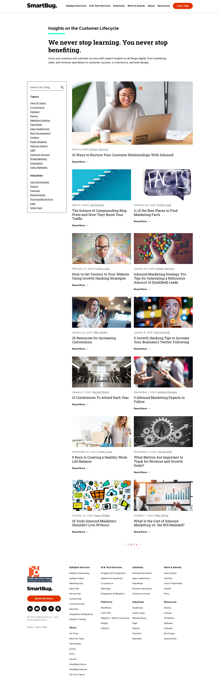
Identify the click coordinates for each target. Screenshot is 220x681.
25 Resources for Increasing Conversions (94, 340)
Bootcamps (169, 633)
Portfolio (168, 578)
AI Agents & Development (113, 573)
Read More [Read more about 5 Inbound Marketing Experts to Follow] (140, 408)
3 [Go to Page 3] (133, 544)
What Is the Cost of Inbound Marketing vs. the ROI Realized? (159, 523)
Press (72, 653)
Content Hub (75, 598)
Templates (169, 618)
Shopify (104, 623)
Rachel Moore (100, 392)
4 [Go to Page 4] (136, 544)
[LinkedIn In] (30, 608)
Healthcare (137, 607)
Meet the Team (76, 638)
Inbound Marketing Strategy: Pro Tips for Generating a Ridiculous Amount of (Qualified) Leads (160, 278)
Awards (167, 588)
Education (137, 638)
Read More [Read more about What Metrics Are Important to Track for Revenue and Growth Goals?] (140, 472)
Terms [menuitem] (38, 627)
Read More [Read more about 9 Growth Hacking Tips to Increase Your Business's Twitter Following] (140, 348)
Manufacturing (37, 195)
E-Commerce (37, 107)
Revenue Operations (142, 588)
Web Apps (106, 588)
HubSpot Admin (76, 578)
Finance (34, 186)
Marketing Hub (76, 583)
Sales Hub (74, 588)
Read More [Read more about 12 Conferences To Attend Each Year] (78, 404)
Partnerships (75, 643)
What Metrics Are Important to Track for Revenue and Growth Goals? (158, 461)
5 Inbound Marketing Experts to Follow (159, 399)
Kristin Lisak (164, 205)
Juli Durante (97, 205)
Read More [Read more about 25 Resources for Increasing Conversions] (78, 348)
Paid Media (36, 124)
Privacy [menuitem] (30, 627)
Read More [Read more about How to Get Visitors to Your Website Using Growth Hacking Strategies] (78, 285)
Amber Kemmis (99, 149)
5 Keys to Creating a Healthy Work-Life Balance (100, 459)
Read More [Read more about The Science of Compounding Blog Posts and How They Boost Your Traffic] (78, 225)
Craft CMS (106, 612)
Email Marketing (38, 159)
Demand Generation (142, 573)
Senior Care (36, 208)
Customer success (141, 593)
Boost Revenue (44, 598)
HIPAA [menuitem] (44, 627)
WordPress (106, 607)
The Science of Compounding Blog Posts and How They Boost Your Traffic (99, 214)
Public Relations (38, 142)
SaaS (32, 203)
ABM (32, 150)
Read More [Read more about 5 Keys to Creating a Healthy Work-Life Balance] (78, 468)
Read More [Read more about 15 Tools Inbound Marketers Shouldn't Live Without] (78, 531)
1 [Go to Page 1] (128, 544)
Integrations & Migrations (81, 614)
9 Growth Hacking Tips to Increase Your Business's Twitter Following (161, 340)
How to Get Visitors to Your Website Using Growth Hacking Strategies (100, 276)
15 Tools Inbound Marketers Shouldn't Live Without (94, 523)
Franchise (35, 191)
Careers (73, 659)
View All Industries (39, 182)
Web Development (40, 133)
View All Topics (38, 103)
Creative (34, 137)
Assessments (170, 638)
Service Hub (75, 593)
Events (72, 648)
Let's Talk (183, 5)
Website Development (112, 578)
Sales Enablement (39, 129)
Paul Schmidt (162, 332)
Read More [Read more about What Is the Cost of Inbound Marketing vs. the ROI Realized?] (140, 531)
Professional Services (41, 199)
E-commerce (107, 583)
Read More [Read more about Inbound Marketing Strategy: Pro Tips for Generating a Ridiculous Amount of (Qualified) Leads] (140, 289)
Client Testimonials (173, 583)
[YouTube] (37, 608)
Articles (167, 607)
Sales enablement (141, 578)
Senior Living (138, 612)
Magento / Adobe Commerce (115, 618)
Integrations (36, 163)
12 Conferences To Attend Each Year (100, 397)
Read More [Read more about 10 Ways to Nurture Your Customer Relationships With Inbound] (78, 161)
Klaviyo (34, 116)
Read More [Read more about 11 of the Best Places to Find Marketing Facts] (140, 221)
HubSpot (35, 112)
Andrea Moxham (167, 392)
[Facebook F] (51, 608)
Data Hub (73, 609)
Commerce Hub (76, 604)
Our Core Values (77, 674)
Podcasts (168, 628)
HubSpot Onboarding (79, 573)
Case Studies (170, 573)
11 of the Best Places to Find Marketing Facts (155, 212)
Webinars (168, 623)
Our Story (73, 633)
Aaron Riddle (102, 515)
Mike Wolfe (100, 332)
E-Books (168, 612)
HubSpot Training (77, 619)
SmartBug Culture (77, 664)
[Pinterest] (58, 608)
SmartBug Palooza (78, 669)
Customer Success (40, 154)
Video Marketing (38, 167)
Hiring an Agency (39, 146)
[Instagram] (44, 608)
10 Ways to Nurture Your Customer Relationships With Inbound (122, 155)
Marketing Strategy (40, 120)
